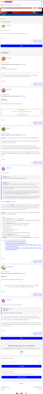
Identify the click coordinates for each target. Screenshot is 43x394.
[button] (41, 25)
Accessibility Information (37, 387)
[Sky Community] (7, 2)
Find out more (23, 64)
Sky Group (3, 389)
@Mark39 (5, 182)
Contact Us (40, 388)
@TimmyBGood (6, 308)
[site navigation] (1, 2)
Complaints (3, 388)
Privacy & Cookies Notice (5, 387)
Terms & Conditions (38, 386)
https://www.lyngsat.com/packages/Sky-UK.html (16, 243)
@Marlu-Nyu (4, 276)
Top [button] (22, 383)
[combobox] (19, 9)
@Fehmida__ (4, 67)
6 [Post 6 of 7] (3, 291)
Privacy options (4, 386)
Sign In (41, 2)
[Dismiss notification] (41, 5)
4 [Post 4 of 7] (3, 159)
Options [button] (2, 19)
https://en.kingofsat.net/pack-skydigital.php (15, 241)
